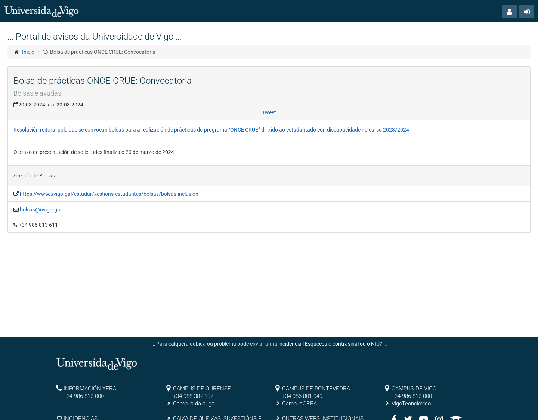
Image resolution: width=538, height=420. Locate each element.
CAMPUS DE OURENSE (202, 388)
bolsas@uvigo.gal (40, 210)
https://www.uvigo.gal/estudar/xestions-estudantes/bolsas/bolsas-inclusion (109, 194)
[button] (509, 11)
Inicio (28, 52)
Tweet (269, 112)
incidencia (290, 344)
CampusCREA (299, 403)
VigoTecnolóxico (411, 403)
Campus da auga (193, 403)
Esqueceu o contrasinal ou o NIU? (343, 344)
